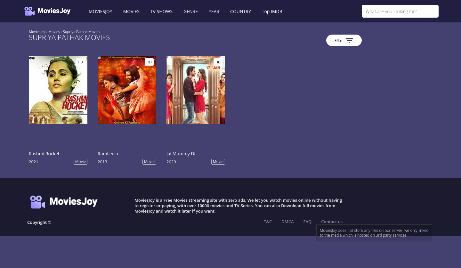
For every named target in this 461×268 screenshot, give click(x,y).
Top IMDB (272, 11)
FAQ (307, 221)
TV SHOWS (161, 11)
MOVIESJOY (100, 11)
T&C (268, 221)
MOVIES (131, 11)
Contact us (332, 221)
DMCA (287, 221)
